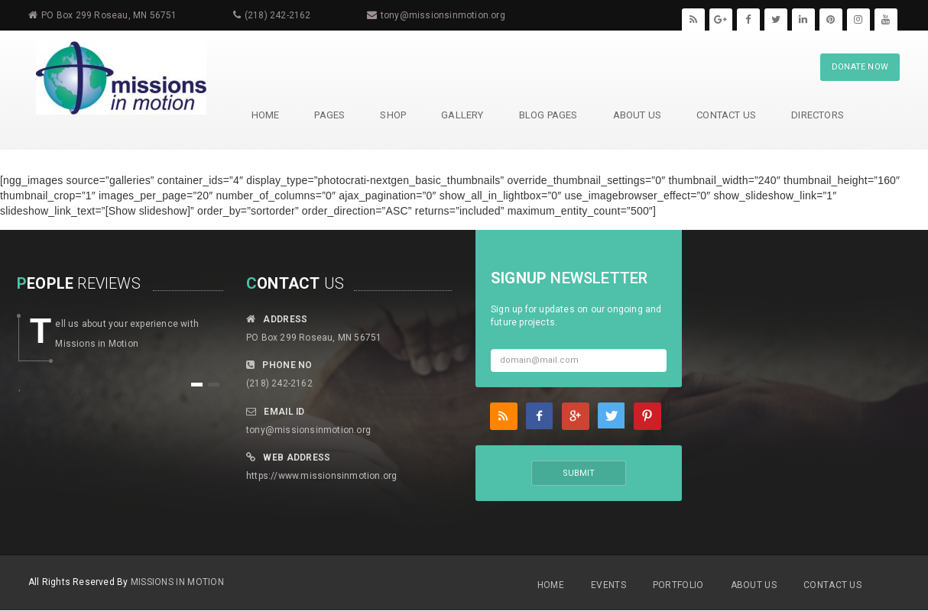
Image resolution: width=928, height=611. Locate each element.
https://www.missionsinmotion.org (321, 475)
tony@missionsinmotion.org (443, 15)
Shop (392, 115)
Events (608, 585)
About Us (637, 115)
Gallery (461, 115)
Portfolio (678, 585)
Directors (817, 115)
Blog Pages (548, 115)
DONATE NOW (860, 67)
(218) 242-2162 (278, 15)
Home (550, 585)
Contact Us (725, 115)
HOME (265, 115)
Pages (329, 115)
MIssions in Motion (177, 582)
